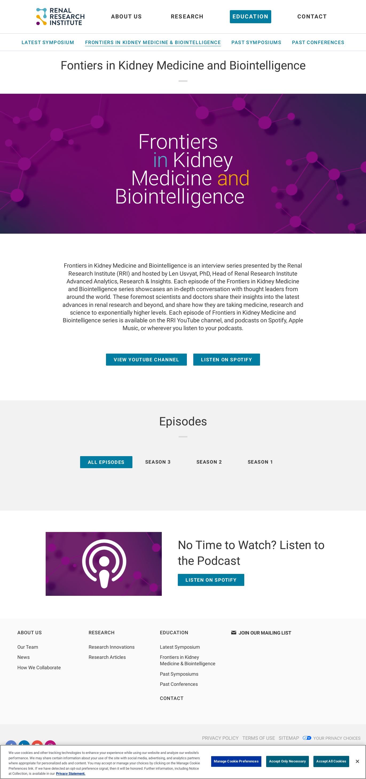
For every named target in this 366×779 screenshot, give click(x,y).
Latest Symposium (48, 42)
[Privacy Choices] (332, 738)
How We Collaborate (39, 667)
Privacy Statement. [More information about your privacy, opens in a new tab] (70, 774)
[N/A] (219, 738)
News (23, 657)
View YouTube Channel (146, 359)
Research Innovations (112, 647)
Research (187, 16)
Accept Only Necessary (287, 762)
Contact (312, 16)
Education (251, 16)
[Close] (357, 761)
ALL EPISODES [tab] (106, 462)
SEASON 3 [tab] (158, 462)
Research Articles (107, 657)
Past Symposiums (256, 42)
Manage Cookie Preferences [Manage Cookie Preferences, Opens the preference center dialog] (236, 762)
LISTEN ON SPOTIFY (211, 580)
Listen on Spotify (226, 359)
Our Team (27, 647)
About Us (126, 16)
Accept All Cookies (331, 762)
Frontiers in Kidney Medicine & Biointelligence (153, 42)
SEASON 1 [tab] (260, 462)
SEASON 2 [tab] (209, 462)
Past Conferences (318, 42)
